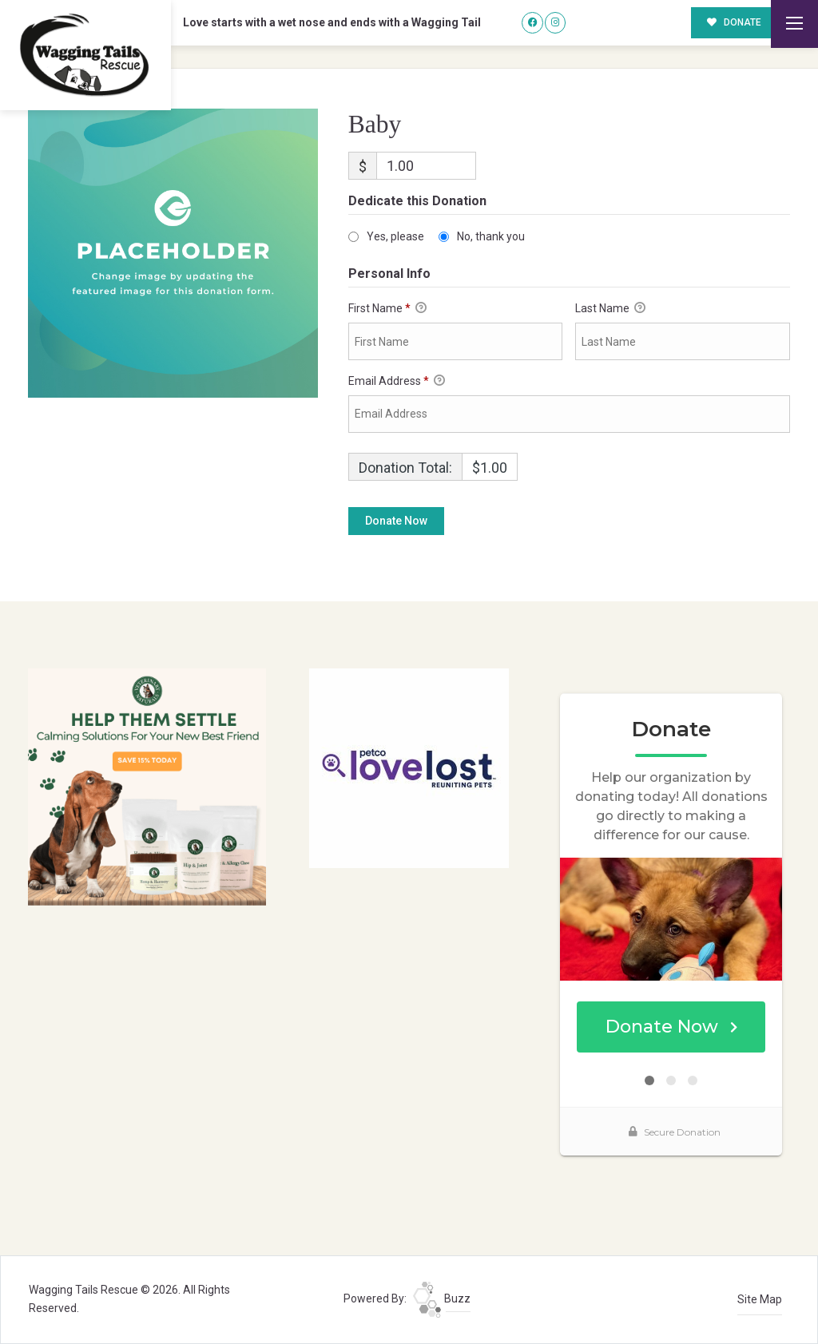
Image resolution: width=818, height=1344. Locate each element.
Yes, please (395, 236)
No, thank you (491, 236)
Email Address (396, 381)
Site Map (759, 1299)
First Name (387, 309)
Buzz (442, 1298)
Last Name (610, 309)
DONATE (734, 22)
